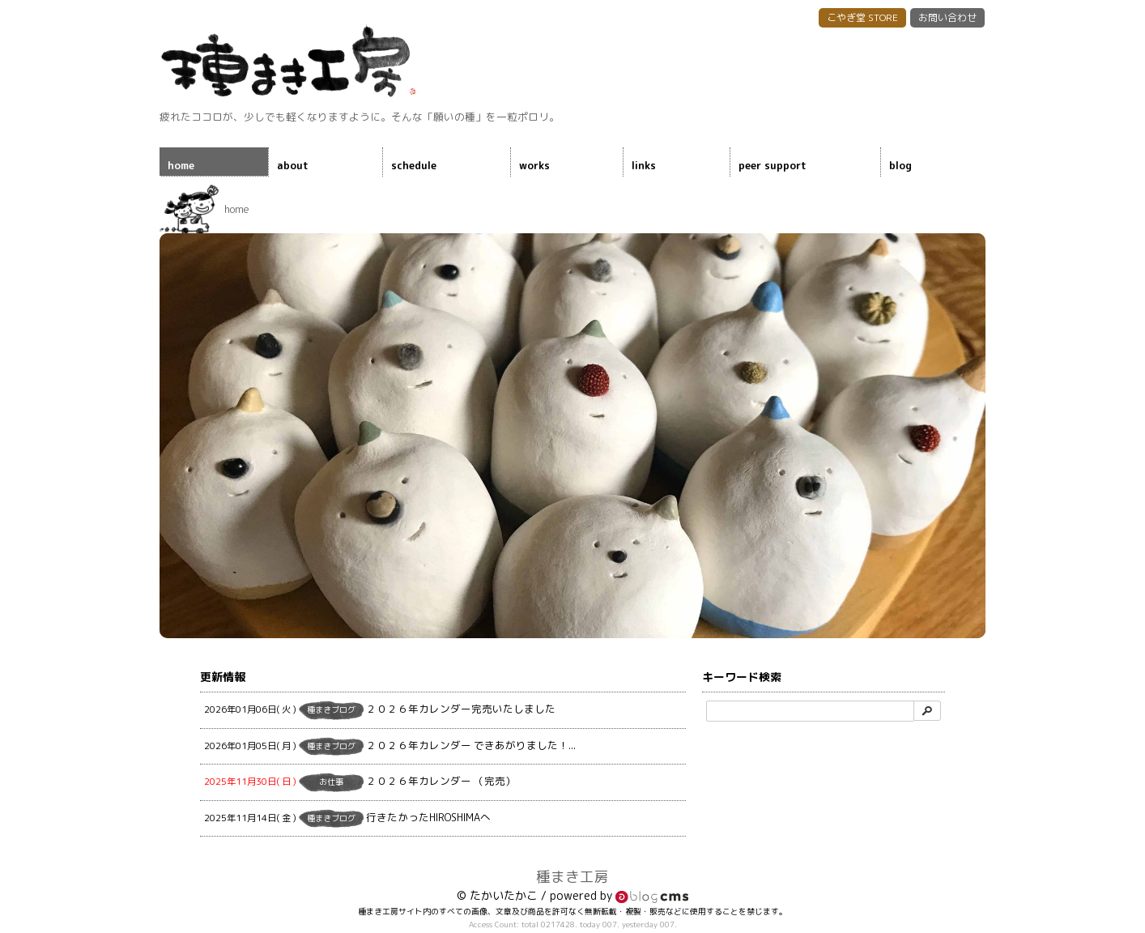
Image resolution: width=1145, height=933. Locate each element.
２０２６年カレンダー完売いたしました (379, 710)
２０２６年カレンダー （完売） (360, 782)
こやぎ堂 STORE (862, 17)
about (293, 165)
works (534, 165)
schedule (413, 165)
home (181, 165)
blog (900, 165)
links (644, 165)
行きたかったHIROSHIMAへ (347, 819)
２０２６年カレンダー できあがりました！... (390, 746)
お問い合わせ (947, 17)
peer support (773, 165)
